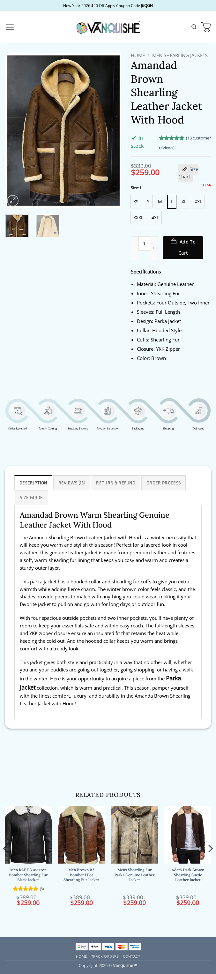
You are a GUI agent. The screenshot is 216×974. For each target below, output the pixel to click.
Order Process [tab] (163, 483)
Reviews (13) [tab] (71, 483)
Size (134, 188)
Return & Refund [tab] (115, 483)
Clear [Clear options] (206, 185)
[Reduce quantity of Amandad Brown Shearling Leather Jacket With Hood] (134, 247)
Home (138, 55)
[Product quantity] (144, 243)
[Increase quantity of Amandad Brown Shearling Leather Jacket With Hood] (154, 247)
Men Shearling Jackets (180, 55)
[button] (9, 27)
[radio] (136, 201)
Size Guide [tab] (31, 497)
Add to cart (187, 247)
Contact (131, 956)
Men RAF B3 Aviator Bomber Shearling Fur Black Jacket (28, 874)
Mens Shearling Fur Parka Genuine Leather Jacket (134, 874)
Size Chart (188, 173)
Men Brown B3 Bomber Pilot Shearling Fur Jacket (81, 874)
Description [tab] (33, 483)
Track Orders (105, 956)
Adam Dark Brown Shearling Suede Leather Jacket (188, 874)
